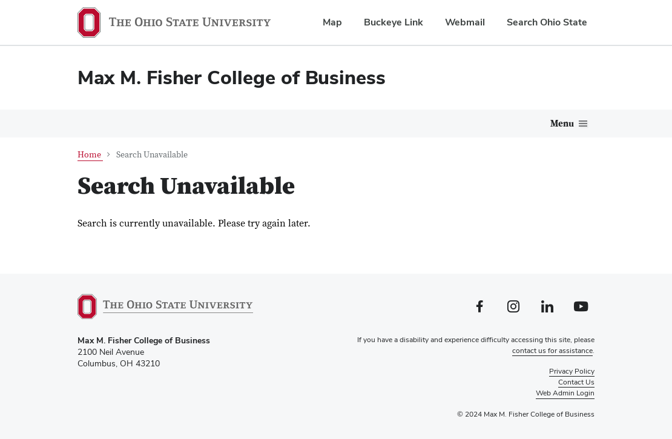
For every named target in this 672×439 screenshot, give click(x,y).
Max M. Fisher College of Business (231, 77)
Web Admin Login (565, 393)
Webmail (465, 22)
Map (332, 22)
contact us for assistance (552, 350)
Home (90, 155)
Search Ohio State (547, 22)
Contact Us (576, 382)
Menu (562, 124)
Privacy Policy (572, 371)
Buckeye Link (393, 22)
